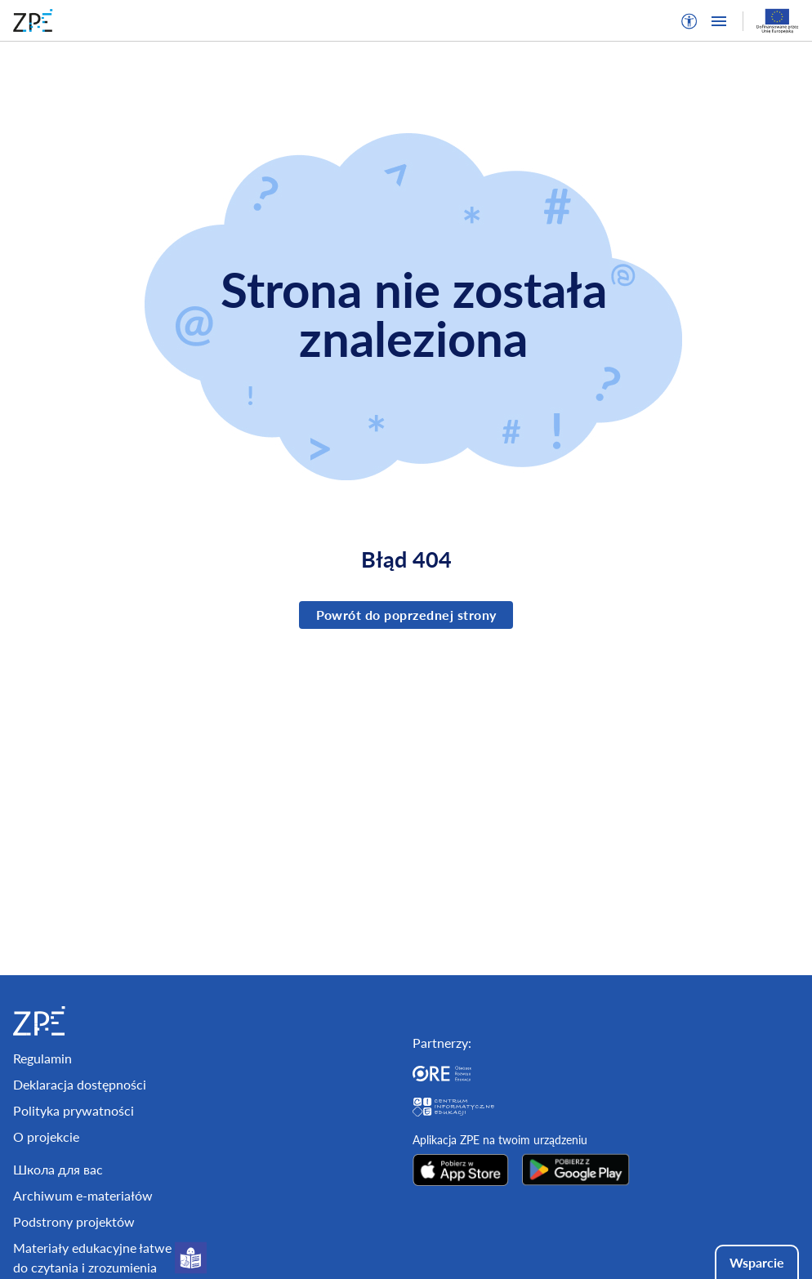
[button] (689, 21)
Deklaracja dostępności (79, 1084)
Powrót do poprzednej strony (406, 614)
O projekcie (46, 1136)
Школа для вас (58, 1169)
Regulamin (42, 1058)
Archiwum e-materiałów (83, 1195)
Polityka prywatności (73, 1110)
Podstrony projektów (74, 1221)
